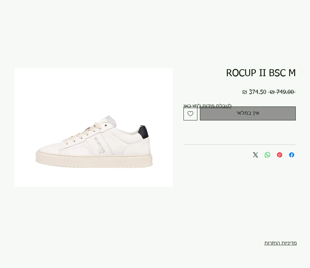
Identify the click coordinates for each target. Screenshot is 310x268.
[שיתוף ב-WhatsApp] (267, 155)
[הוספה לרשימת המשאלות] (190, 113)
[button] (207, 106)
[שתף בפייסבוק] (291, 155)
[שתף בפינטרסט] (279, 155)
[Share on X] (255, 155)
